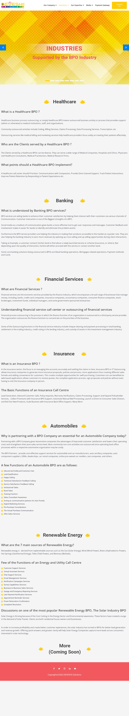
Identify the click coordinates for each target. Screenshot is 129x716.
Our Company (50, 5)
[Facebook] (54, 669)
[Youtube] (75, 669)
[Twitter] (59, 669)
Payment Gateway (102, 5)
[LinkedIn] (70, 669)
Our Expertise (77, 5)
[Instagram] (64, 669)
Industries (64, 5)
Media (90, 5)
